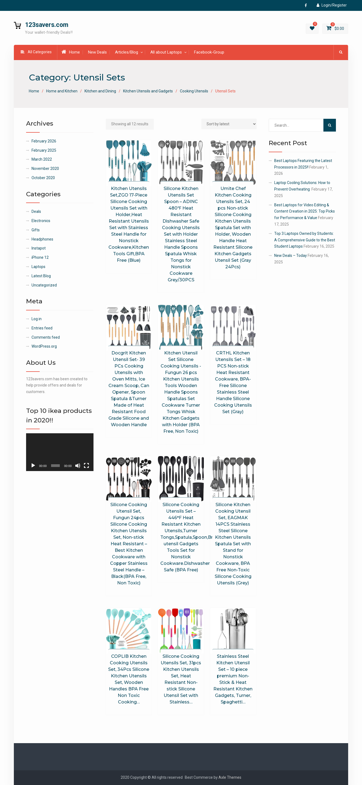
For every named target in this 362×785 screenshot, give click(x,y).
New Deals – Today (290, 255)
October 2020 (43, 178)
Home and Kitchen (61, 91)
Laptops (38, 266)
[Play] (33, 465)
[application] (59, 452)
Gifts (36, 230)
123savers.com (46, 25)
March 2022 (42, 159)
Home (70, 52)
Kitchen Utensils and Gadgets (148, 91)
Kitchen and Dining (100, 91)
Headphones (42, 239)
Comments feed (46, 337)
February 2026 (44, 141)
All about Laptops (166, 52)
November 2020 (45, 168)
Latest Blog (41, 276)
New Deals (97, 52)
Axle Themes (230, 777)
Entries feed (42, 328)
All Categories (36, 52)
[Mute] (77, 465)
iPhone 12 (40, 257)
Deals (36, 211)
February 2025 (44, 150)
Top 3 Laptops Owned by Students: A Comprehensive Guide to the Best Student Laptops (304, 240)
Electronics (41, 221)
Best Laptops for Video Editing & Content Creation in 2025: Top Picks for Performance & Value (304, 211)
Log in (37, 319)
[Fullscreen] (86, 465)
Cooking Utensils (194, 91)
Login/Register (332, 5)
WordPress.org (44, 346)
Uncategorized (44, 285)
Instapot (39, 248)
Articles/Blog (126, 52)
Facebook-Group (209, 52)
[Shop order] (229, 124)
